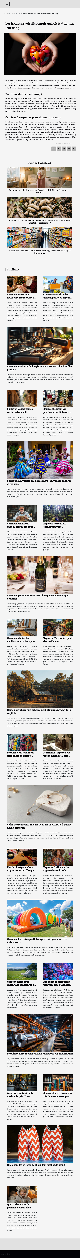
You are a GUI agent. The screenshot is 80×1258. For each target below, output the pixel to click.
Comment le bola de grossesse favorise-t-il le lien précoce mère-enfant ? (39, 191)
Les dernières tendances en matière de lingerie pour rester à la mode (20, 755)
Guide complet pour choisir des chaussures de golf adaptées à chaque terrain (21, 986)
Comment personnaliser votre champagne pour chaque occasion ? (37, 597)
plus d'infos (69, 103)
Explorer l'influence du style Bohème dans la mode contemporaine (56, 870)
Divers (13, 13)
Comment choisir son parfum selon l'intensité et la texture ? (57, 412)
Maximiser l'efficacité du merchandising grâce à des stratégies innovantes (39, 251)
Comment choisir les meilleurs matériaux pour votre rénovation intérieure (21, 642)
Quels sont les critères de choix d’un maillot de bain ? (36, 1164)
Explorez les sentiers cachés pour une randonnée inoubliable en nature (57, 528)
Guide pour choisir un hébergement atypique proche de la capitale (39, 711)
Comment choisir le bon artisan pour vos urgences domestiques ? (57, 297)
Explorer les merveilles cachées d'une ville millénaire (20, 412)
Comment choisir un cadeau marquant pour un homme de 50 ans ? (21, 526)
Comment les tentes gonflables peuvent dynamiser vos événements (37, 940)
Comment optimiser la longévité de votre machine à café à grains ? (39, 368)
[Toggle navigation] (7, 4)
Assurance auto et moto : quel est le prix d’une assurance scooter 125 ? (20, 1096)
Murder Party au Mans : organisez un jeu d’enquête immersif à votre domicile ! (22, 871)
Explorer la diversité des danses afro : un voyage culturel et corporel (39, 482)
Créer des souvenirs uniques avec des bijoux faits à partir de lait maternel (39, 826)
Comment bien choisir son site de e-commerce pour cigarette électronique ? (57, 1096)
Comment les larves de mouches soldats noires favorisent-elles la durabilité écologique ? (39, 221)
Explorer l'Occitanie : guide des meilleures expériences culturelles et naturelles (58, 642)
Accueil (6, 13)
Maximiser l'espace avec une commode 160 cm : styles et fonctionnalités (56, 755)
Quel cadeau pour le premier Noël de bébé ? (19, 1206)
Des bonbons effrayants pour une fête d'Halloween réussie (58, 985)
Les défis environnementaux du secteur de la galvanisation (40, 1053)
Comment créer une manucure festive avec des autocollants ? (22, 297)
